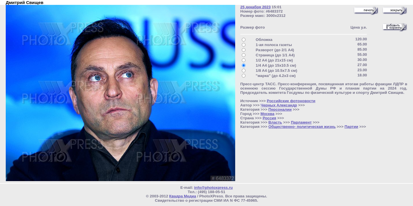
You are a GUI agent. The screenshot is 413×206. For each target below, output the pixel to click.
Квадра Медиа (182, 196)
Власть (275, 122)
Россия (269, 118)
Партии (351, 126)
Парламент (301, 122)
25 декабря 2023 (255, 7)
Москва (267, 114)
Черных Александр (279, 105)
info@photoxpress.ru (213, 187)
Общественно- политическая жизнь (302, 126)
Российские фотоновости (291, 101)
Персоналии (280, 109)
